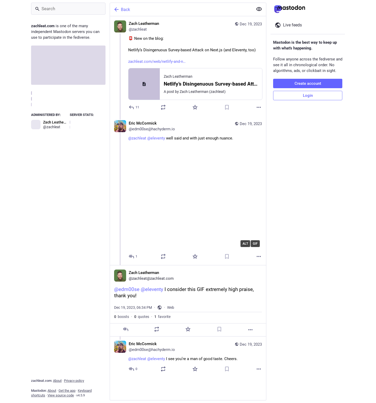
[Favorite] (195, 107)
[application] (195, 197)
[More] (259, 107)
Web (170, 307)
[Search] (68, 9)
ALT (245, 243)
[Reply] (134, 107)
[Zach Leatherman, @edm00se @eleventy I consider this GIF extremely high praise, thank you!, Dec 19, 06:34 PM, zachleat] (188, 301)
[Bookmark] (227, 107)
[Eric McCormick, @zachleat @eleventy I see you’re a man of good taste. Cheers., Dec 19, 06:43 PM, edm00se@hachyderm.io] (188, 357)
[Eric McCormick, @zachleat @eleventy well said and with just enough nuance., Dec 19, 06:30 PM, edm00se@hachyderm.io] (188, 190)
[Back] (181, 9)
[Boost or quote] (163, 107)
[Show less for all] (259, 9)
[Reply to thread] (133, 256)
